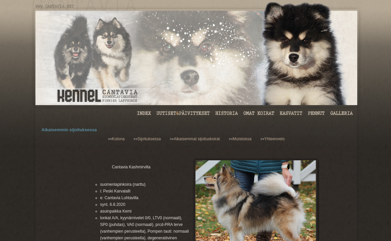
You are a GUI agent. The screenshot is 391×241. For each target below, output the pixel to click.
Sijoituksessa (149, 139)
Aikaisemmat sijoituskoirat (197, 139)
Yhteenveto (274, 139)
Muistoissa (242, 139)
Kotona (118, 139)
